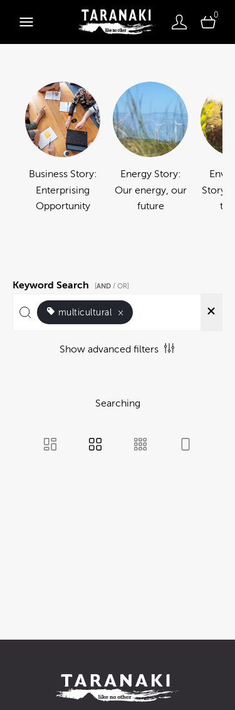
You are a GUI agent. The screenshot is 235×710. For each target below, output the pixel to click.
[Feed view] (185, 445)
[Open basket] (208, 22)
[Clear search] (211, 312)
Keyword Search (73, 283)
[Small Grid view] (140, 445)
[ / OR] (112, 286)
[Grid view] (95, 445)
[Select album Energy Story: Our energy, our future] (150, 156)
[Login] (179, 22)
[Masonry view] (50, 445)
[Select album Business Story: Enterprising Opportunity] (62, 156)
